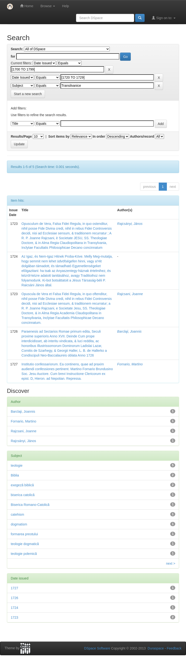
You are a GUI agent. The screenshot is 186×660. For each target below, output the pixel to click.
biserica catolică (23, 495)
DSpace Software (97, 648)
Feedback (174, 648)
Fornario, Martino (130, 364)
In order (99, 136)
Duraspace (156, 648)
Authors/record (142, 136)
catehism (17, 514)
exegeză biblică (22, 485)
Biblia (15, 475)
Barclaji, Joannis (129, 331)
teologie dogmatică (25, 544)
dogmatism (19, 524)
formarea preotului (24, 534)
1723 (14, 617)
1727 (14, 588)
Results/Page (21, 136)
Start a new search (28, 94)
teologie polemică (24, 554)
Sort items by (59, 136)
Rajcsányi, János (129, 224)
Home (26, 6)
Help (65, 6)
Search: (17, 49)
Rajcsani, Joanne (130, 294)
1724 (14, 608)
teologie (16, 465)
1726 (14, 598)
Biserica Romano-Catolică (30, 505)
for (13, 56)
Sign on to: (163, 18)
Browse (47, 6)
